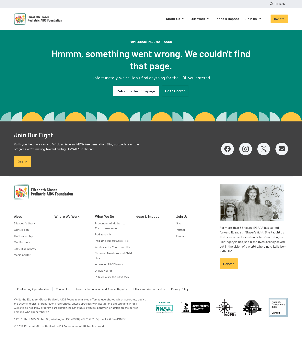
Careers (181, 236)
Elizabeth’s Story (24, 223)
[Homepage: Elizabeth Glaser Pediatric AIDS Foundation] (27, 19)
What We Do (104, 216)
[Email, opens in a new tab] (281, 149)
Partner (180, 230)
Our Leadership (23, 236)
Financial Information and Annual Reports (101, 289)
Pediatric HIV (103, 234)
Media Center (22, 255)
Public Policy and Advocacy (112, 277)
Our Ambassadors (25, 249)
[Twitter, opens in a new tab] (263, 149)
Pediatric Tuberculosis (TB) (112, 241)
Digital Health (103, 271)
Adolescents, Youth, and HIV (113, 247)
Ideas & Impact (147, 216)
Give (178, 223)
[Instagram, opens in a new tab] (245, 149)
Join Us (182, 216)
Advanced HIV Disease (109, 264)
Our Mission (21, 230)
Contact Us (63, 289)
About (19, 216)
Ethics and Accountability (149, 289)
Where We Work (66, 216)
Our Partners (22, 242)
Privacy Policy (179, 289)
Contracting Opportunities (33, 289)
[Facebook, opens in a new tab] (227, 149)
